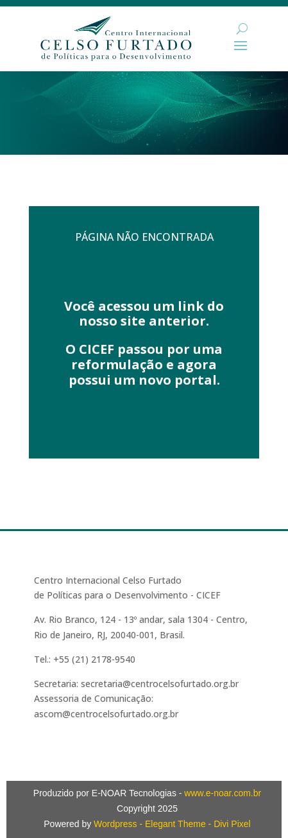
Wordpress (115, 824)
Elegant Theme (175, 824)
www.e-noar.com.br (222, 793)
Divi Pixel (232, 824)
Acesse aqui (144, 416)
